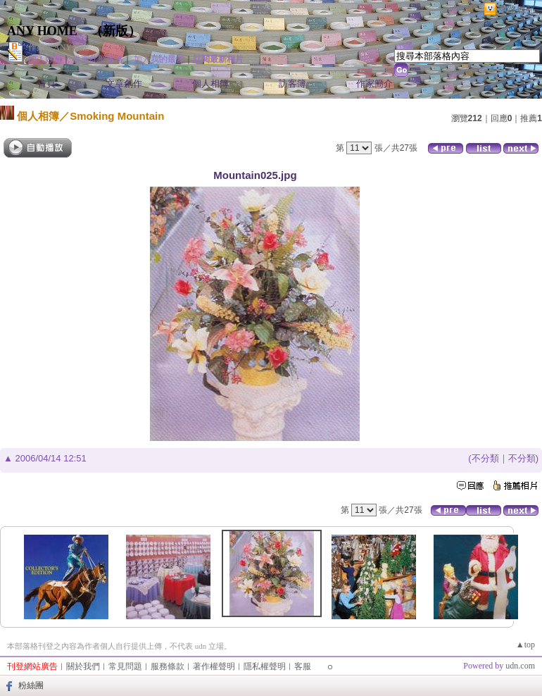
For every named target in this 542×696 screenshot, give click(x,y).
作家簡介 (374, 83)
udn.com (520, 666)
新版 (115, 31)
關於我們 (83, 666)
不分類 (485, 458)
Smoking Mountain (117, 116)
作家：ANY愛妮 (58, 47)
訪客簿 (292, 83)
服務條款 (167, 666)
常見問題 (125, 666)
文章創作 (124, 83)
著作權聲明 (214, 666)
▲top (525, 645)
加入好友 (45, 59)
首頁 (46, 83)
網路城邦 (516, 9)
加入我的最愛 (159, 59)
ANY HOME (42, 31)
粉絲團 (31, 685)
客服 (302, 666)
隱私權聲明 (265, 666)
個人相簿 (210, 83)
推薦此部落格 (98, 59)
